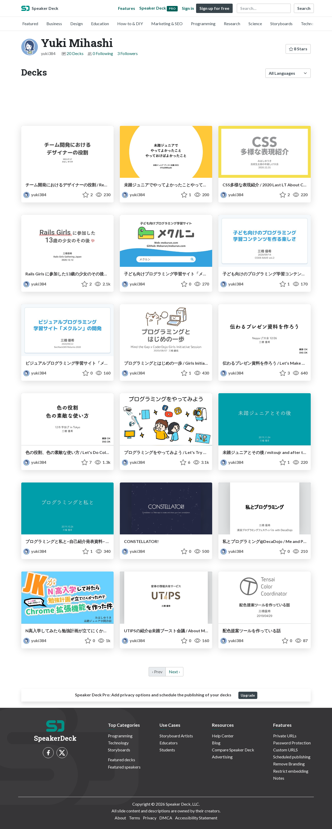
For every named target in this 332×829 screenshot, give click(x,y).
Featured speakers (124, 766)
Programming (203, 23)
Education (100, 23)
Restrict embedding (290, 771)
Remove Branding (289, 763)
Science (255, 23)
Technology (311, 23)
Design (76, 23)
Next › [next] (174, 671)
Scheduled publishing (291, 756)
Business (54, 23)
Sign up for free (214, 8)
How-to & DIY (130, 23)
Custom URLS (285, 749)
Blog (216, 742)
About (120, 817)
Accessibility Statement (196, 817)
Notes (278, 778)
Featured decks (121, 759)
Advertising (222, 756)
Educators (169, 742)
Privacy (149, 817)
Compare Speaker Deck (233, 749)
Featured (30, 23)
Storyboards (281, 23)
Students (167, 749)
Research (232, 23)
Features (126, 8)
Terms (134, 817)
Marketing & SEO (167, 23)
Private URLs (284, 735)
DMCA (165, 817)
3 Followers (127, 53)
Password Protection (292, 742)
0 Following (103, 53)
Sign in (188, 8)
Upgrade (248, 695)
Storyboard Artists (176, 735)
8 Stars (298, 48)
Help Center (223, 735)
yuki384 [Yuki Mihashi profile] (34, 194)
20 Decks (75, 53)
